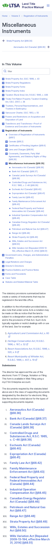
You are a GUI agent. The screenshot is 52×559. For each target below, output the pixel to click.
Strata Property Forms (15, 87)
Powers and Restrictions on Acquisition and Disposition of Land (25, 118)
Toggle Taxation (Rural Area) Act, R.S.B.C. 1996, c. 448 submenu (3, 95)
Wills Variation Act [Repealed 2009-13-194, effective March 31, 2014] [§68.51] (29, 249)
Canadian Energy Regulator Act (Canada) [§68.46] (31, 223)
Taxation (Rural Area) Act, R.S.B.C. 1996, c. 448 (26, 95)
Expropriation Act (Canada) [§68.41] (28, 193)
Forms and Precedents (15, 274)
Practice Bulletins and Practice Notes (22, 270)
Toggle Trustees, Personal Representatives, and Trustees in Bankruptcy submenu (3, 106)
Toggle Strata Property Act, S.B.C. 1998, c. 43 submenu (3, 79)
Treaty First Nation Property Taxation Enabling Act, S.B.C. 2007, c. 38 (26, 100)
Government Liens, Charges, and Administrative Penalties (27, 256)
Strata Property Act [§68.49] (25, 237)
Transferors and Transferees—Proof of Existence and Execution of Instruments (23, 125)
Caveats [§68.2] (16, 141)
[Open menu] (48, 5)
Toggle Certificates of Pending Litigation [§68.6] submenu (6, 146)
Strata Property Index (15, 91)
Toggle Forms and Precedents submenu (3, 274)
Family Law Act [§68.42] (23, 197)
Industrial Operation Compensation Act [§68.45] (29, 216)
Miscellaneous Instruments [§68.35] (26, 163)
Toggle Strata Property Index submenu (3, 91)
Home (4, 16)
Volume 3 (15, 16)
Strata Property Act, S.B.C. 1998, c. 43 (22, 79)
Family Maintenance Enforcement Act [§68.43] (29, 202)
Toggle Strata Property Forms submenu (3, 87)
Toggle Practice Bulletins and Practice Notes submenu (3, 270)
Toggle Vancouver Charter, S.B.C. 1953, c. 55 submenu (3, 113)
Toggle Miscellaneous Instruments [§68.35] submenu (6, 163)
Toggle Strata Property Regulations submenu (3, 83)
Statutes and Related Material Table (21, 282)
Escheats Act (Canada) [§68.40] (26, 189)
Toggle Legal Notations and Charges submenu (3, 262)
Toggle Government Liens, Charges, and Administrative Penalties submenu (3, 255)
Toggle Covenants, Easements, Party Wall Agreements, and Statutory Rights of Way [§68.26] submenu (6, 154)
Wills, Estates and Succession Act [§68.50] (27, 242)
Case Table (10, 278)
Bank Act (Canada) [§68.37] (25, 171)
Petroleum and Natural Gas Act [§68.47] (30, 229)
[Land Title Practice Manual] (23, 5)
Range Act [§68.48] (21, 233)
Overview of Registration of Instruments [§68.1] (27, 136)
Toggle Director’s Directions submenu (3, 266)
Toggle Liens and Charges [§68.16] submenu (6, 150)
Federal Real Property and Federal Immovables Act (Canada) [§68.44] (28, 209)
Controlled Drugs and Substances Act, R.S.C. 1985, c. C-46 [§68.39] (29, 183)
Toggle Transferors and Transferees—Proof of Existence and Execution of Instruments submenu (3, 124)
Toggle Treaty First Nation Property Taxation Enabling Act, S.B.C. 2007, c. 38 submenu (3, 99)
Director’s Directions (14, 266)
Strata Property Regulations (18, 83)
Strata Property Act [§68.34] (19, 41)
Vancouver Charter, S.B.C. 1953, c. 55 (22, 112)
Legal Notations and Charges (18, 262)
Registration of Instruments (36, 16)
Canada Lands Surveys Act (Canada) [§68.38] (29, 177)
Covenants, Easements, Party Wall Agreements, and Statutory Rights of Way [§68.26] (27, 156)
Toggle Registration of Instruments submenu (3, 131)
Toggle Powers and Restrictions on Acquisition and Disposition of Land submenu (3, 117)
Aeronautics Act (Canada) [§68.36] (29, 47)
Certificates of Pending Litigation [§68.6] (27, 145)
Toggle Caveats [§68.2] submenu (6, 142)
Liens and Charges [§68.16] (21, 149)
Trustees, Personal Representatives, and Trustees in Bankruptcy (24, 107)
